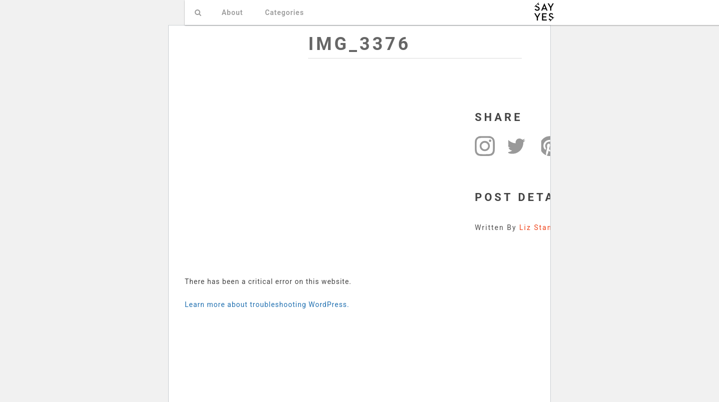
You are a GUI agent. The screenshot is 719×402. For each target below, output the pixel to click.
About (232, 12)
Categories (284, 12)
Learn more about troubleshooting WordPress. (267, 304)
